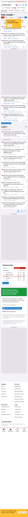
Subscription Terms (19, 414)
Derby (7, 280)
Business (8, 7)
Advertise (3, 409)
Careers (3, 412)
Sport (18, 7)
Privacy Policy (21, 316)
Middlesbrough (9, 274)
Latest (6, 17)
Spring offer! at (13, 1)
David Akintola (18, 112)
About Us (3, 388)
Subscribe (3, 394)
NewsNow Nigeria (19, 391)
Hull (6, 276)
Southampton (9, 272)
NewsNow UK (18, 386)
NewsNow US (18, 388)
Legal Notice (6, 318)
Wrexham (8, 278)
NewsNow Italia (18, 396)
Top (3, 17)
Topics (17, 431)
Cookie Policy (18, 409)
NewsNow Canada (19, 399)
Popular (11, 17)
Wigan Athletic (7, 103)
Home (2, 386)
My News (10, 431)
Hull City (5, 31)
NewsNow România (19, 394)
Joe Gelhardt (17, 10)
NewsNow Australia (19, 401)
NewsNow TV (4, 396)
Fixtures (5, 268)
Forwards (10, 10)
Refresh (24, 431)
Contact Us (3, 391)
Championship (15, 38)
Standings (17, 268)
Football (14, 7)
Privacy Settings (18, 417)
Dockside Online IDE (5, 414)
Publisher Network (5, 406)
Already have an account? (9, 311)
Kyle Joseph (4, 10)
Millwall (9, 31)
